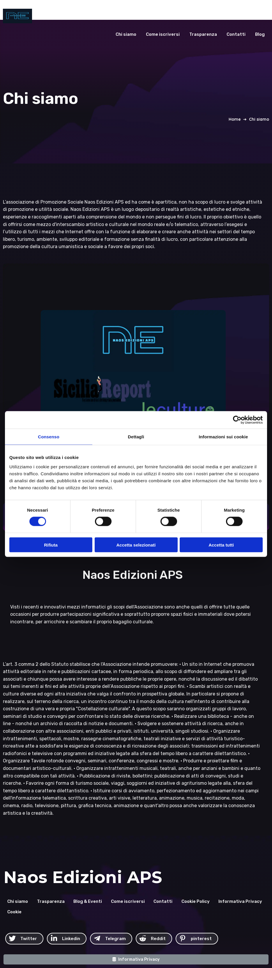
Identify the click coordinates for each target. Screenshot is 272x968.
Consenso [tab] (48, 436)
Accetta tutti (221, 544)
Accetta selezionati (136, 544)
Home (235, 116)
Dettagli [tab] (136, 436)
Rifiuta (51, 544)
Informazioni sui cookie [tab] (223, 436)
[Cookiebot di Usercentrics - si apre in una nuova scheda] (237, 420)
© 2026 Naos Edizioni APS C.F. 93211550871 (187, 919)
